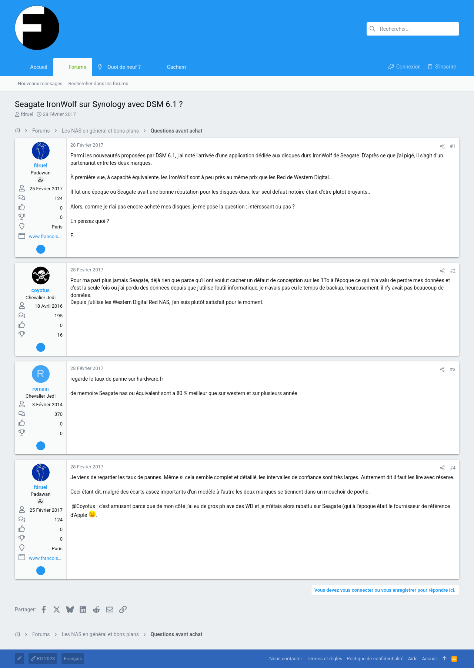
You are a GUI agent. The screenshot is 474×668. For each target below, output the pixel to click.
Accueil (430, 658)
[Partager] (442, 146)
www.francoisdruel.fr (51, 236)
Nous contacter (285, 658)
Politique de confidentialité (375, 658)
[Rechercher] (413, 29)
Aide (413, 658)
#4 (452, 468)
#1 (452, 146)
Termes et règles (324, 658)
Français (73, 658)
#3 (452, 369)
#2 (452, 271)
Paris (57, 227)
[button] (146, 67)
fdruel (27, 114)
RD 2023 (43, 658)
